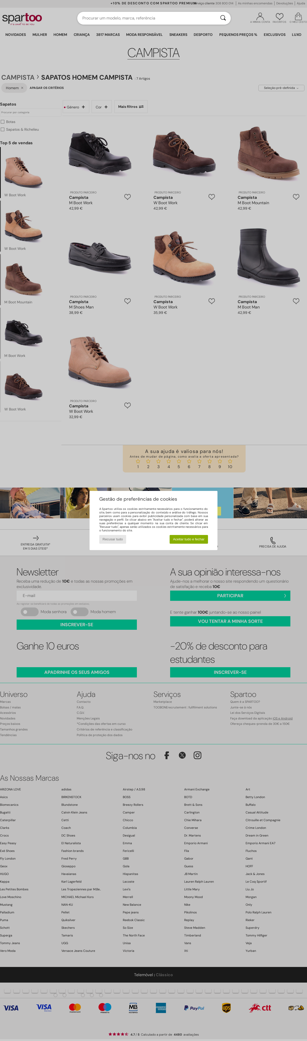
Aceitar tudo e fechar (188, 539)
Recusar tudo (113, 539)
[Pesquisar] (223, 18)
